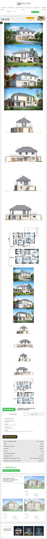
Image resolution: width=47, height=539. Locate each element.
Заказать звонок (35, 12)
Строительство (3, 7)
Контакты (2, 9)
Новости (23, 9)
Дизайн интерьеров (28, 7)
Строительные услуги (36, 7)
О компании (44, 9)
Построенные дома (11, 7)
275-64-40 (12, 11)
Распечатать (15, 470)
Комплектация (13, 414)
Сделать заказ (7, 470)
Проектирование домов (19, 7)
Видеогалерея (44, 7)
